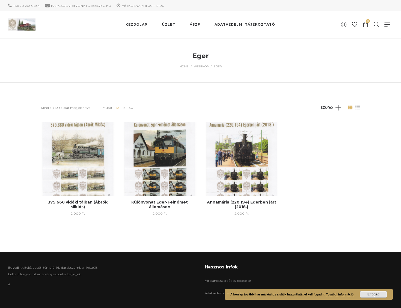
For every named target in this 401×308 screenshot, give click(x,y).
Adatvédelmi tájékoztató (224, 293)
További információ (340, 294)
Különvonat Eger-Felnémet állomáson (159, 204)
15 (124, 108)
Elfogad (373, 294)
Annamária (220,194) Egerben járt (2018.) (241, 204)
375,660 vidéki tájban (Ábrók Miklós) (78, 204)
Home (184, 66)
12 (117, 108)
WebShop (201, 66)
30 (131, 108)
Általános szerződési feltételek (228, 281)
